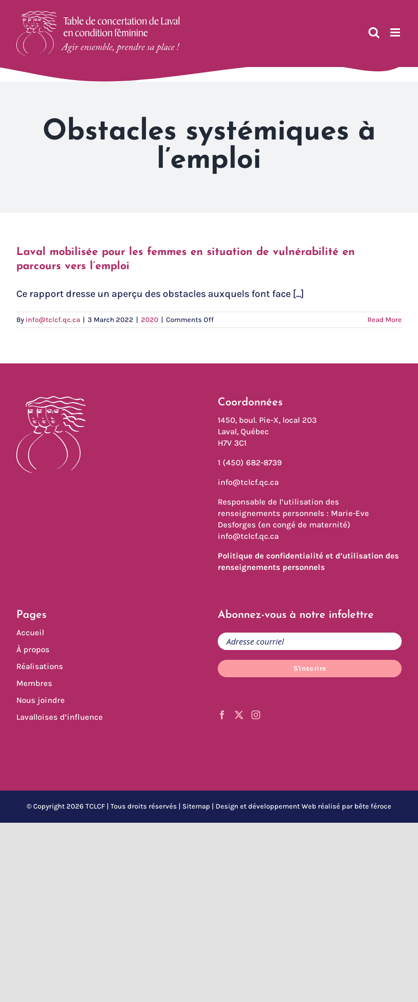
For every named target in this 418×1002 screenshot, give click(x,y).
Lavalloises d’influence (59, 717)
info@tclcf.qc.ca (53, 319)
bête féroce (372, 806)
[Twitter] (239, 714)
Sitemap (196, 806)
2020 (149, 319)
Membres (34, 683)
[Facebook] (222, 714)
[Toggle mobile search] (373, 32)
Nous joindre (40, 700)
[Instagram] (255, 714)
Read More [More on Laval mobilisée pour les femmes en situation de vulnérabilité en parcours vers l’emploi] (384, 319)
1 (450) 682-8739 (250, 462)
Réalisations (39, 666)
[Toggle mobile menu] (396, 32)
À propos (33, 649)
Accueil (30, 632)
